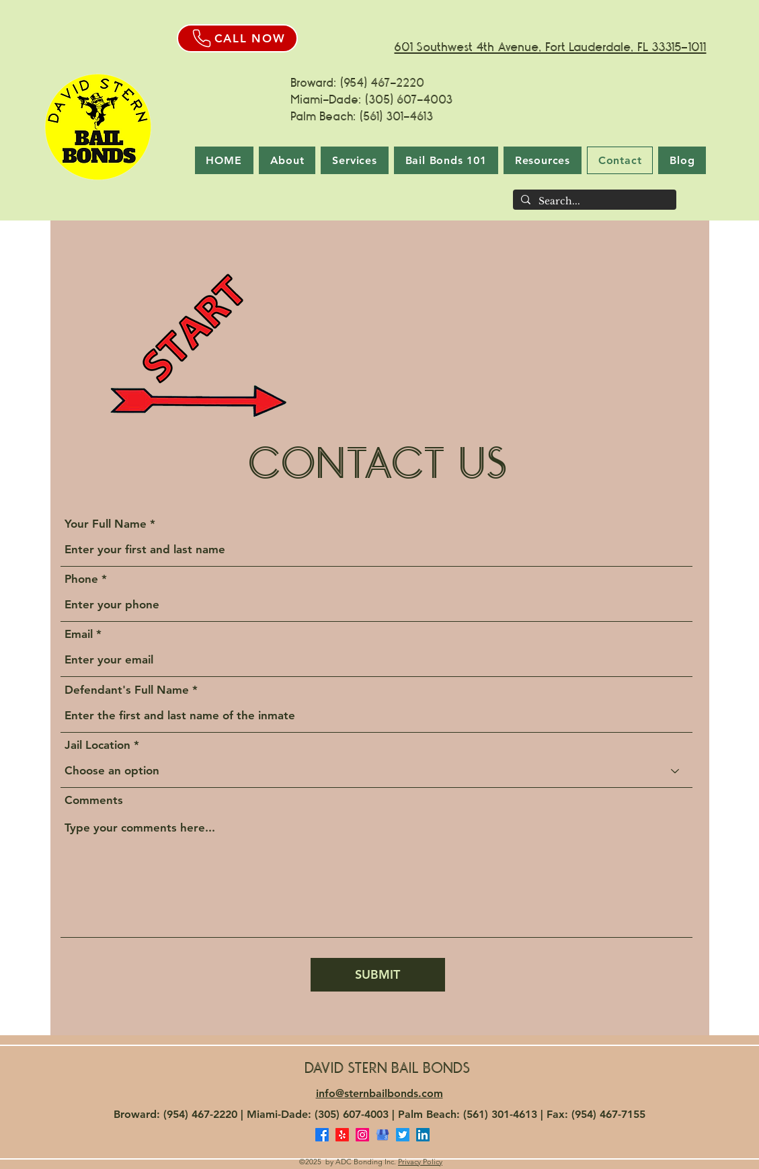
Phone (81, 579)
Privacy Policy (420, 1161)
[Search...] (593, 202)
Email (79, 634)
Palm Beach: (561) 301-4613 (364, 116)
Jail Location (97, 745)
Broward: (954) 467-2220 (358, 83)
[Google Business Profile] (382, 1134)
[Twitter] (402, 1134)
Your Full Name (106, 524)
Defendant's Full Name (127, 690)
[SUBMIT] (378, 975)
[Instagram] (362, 1134)
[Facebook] (322, 1134)
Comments (94, 800)
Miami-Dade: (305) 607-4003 (372, 99)
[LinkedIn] (423, 1134)
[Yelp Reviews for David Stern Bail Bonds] (342, 1134)
